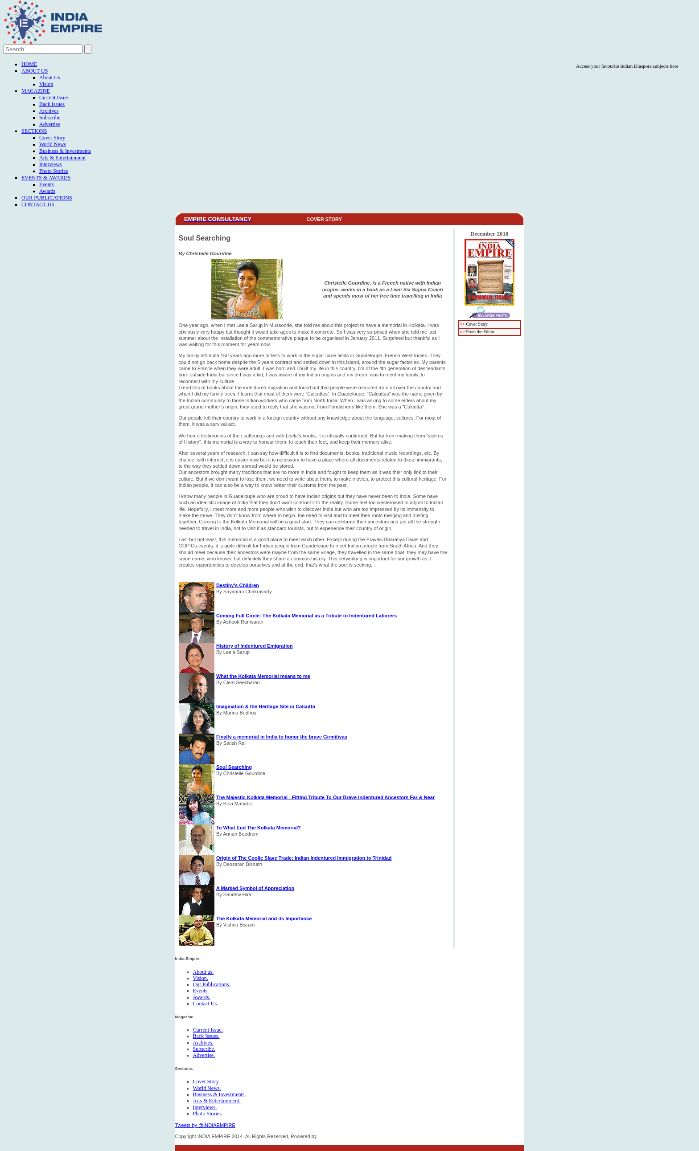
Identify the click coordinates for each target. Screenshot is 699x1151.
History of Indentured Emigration (254, 646)
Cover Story (52, 138)
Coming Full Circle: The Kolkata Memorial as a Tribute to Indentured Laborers (306, 615)
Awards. (201, 997)
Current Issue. (208, 1030)
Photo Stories (53, 171)
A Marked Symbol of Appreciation (255, 888)
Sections (34, 131)
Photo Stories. (208, 1113)
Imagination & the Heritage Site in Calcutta (265, 706)
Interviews (50, 164)
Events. (201, 991)
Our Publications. (211, 984)
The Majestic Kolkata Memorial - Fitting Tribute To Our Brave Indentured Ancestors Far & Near (325, 797)
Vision (46, 84)
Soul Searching (234, 767)
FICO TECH (331, 1136)
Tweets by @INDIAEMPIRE (205, 1125)
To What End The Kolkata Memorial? (258, 827)
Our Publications (46, 198)
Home (29, 64)
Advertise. (204, 1055)
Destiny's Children (237, 585)
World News (52, 144)
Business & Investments (65, 151)
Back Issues (52, 104)
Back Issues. (206, 1036)
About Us (34, 71)
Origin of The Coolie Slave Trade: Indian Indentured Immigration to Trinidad (304, 858)
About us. (203, 972)
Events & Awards (45, 178)
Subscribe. (204, 1049)
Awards (47, 191)
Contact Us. (205, 1003)
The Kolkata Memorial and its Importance (264, 918)
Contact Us (37, 204)
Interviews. (205, 1107)
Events (46, 184)
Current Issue (53, 97)
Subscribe (49, 117)
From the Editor (480, 331)
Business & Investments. (219, 1094)
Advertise (49, 124)
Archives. (203, 1043)
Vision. (200, 978)
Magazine (35, 91)
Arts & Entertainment (62, 158)
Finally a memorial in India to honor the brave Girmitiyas (281, 736)
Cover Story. (206, 1081)
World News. (207, 1088)
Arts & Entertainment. (217, 1101)
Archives (48, 111)
